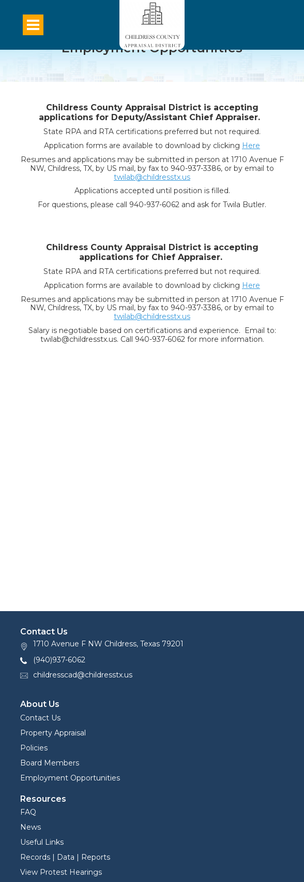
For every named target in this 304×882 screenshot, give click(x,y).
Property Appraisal (53, 733)
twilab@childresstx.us (152, 177)
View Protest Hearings (61, 872)
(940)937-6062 (59, 659)
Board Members (49, 763)
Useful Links (42, 842)
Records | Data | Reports (65, 857)
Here (251, 145)
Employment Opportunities (70, 778)
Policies (34, 748)
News (30, 827)
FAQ (28, 812)
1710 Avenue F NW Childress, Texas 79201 (108, 643)
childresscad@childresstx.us (82, 674)
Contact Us (40, 717)
